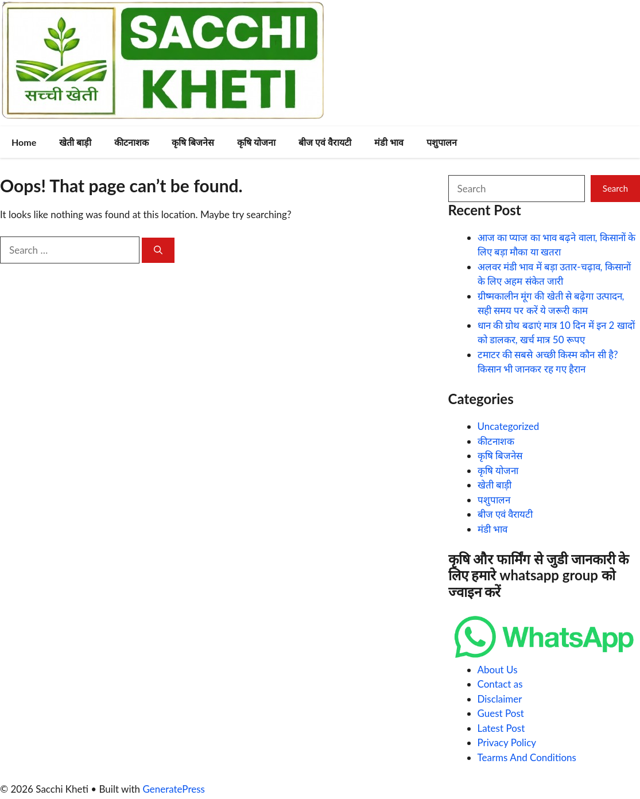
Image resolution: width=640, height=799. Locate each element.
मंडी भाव (389, 142)
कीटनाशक (131, 142)
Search (615, 188)
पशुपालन (441, 142)
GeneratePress (173, 789)
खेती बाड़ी (75, 142)
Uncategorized (509, 426)
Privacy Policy (507, 742)
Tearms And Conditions (527, 757)
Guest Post (501, 713)
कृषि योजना (256, 142)
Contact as (500, 684)
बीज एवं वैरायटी (324, 142)
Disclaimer (500, 699)
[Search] (158, 250)
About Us (498, 670)
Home (23, 142)
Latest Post (501, 728)
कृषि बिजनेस (193, 142)
